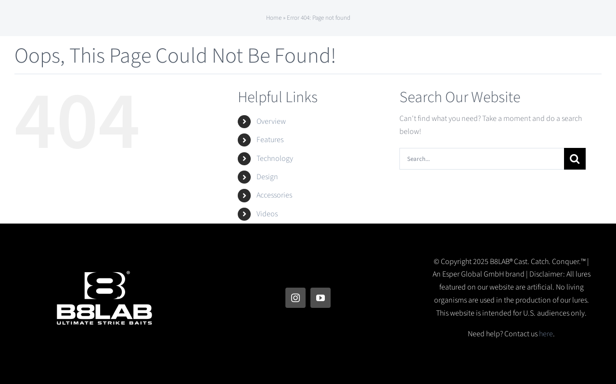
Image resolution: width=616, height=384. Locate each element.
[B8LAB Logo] (104, 276)
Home (274, 17)
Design (267, 177)
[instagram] (295, 298)
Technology (275, 158)
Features (270, 139)
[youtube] (320, 298)
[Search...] (481, 159)
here (546, 334)
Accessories (274, 195)
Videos (267, 214)
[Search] (575, 159)
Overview (271, 121)
